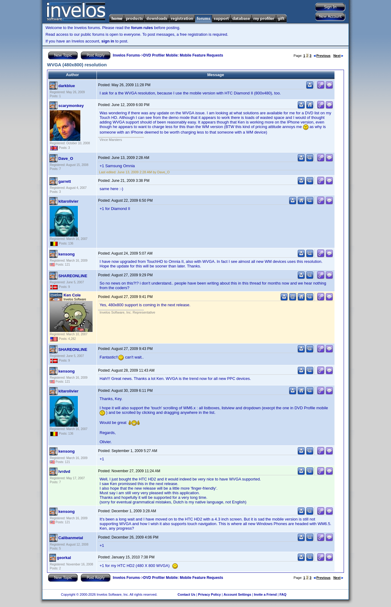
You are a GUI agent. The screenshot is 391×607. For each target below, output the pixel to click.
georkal (64, 557)
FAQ (283, 594)
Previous (322, 55)
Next (338, 55)
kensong (66, 254)
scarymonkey (71, 105)
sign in (107, 41)
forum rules (142, 27)
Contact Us (186, 594)
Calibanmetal (70, 537)
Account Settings (237, 594)
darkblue (66, 85)
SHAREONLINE (72, 276)
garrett (64, 181)
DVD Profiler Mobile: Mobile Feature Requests (183, 55)
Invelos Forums (126, 55)
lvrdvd (64, 471)
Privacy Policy (209, 594)
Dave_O (65, 158)
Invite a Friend (265, 594)
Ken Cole (72, 295)
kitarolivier (68, 201)
